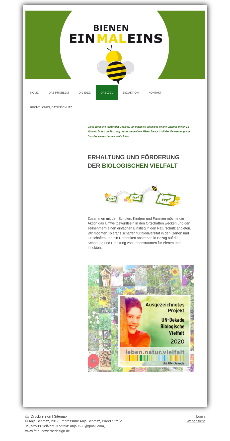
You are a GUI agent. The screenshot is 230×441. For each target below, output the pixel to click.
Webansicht (196, 421)
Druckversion (38, 416)
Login (200, 416)
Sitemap (60, 416)
